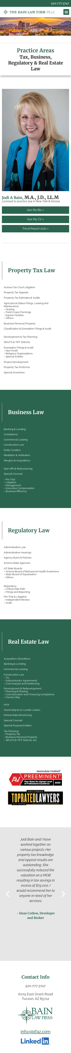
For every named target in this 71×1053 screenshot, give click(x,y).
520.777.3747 (60, 3)
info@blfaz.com (35, 1031)
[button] (66, 12)
